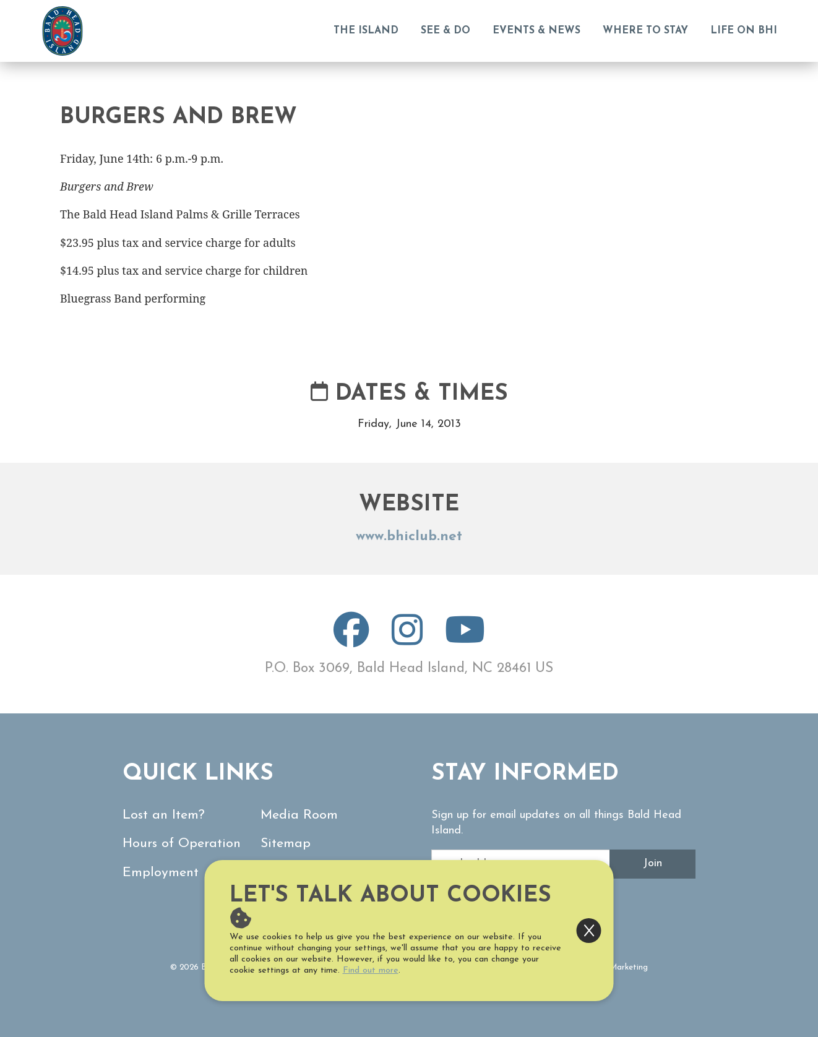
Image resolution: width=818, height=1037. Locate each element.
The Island (366, 31)
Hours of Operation (182, 843)
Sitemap (285, 843)
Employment (161, 872)
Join (652, 863)
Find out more (370, 970)
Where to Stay (645, 31)
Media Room (299, 815)
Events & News (536, 31)
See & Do (445, 31)
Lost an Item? (164, 815)
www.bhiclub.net (409, 537)
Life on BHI (743, 31)
